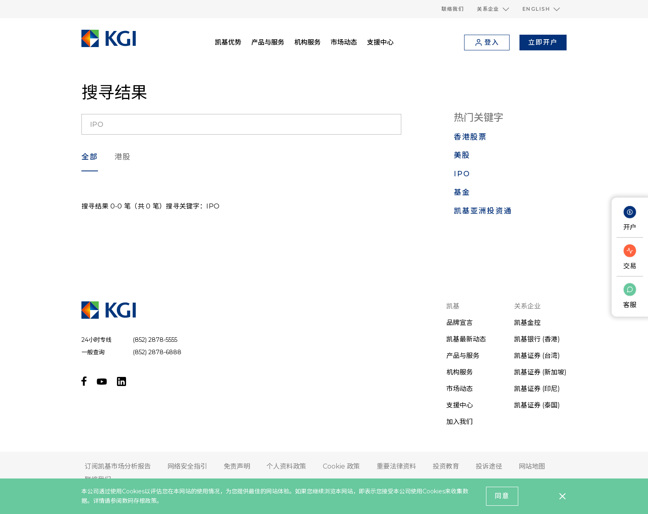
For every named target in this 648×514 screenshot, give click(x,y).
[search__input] (241, 124)
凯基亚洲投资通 (483, 211)
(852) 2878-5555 (155, 339)
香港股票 (470, 137)
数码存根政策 (139, 501)
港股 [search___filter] (122, 156)
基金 (462, 192)
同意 (502, 496)
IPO (462, 173)
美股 (462, 155)
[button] (493, 9)
